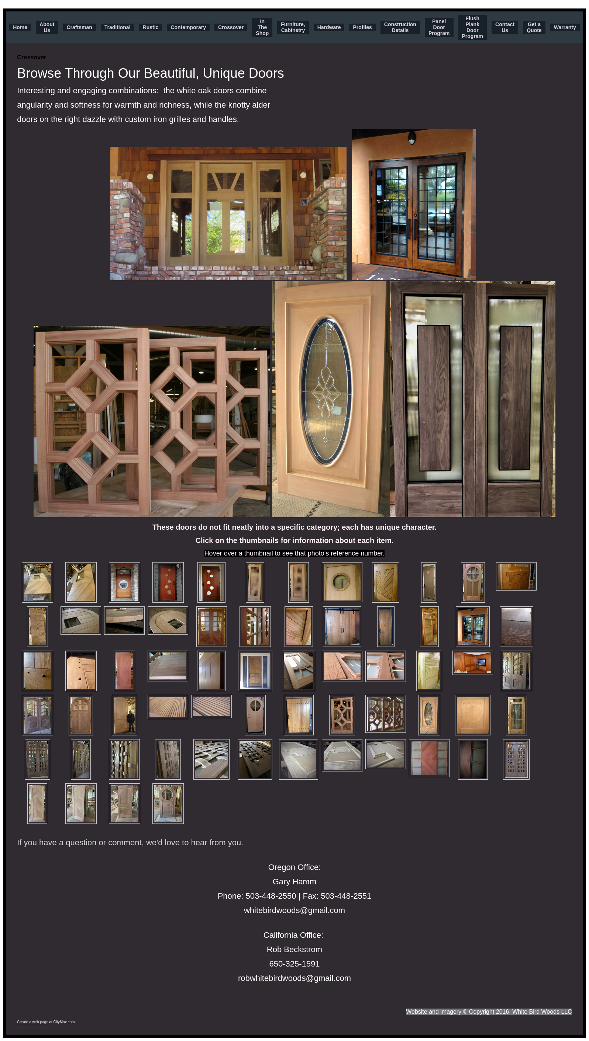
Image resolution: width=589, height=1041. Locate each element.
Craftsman (79, 27)
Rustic (151, 27)
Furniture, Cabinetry (293, 27)
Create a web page (32, 1022)
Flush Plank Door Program (472, 27)
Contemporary (188, 27)
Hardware (329, 27)
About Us (46, 27)
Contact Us (504, 27)
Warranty (565, 27)
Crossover (231, 27)
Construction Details (400, 27)
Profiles (362, 27)
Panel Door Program (439, 27)
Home (20, 27)
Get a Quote (534, 27)
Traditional (117, 27)
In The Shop (262, 27)
